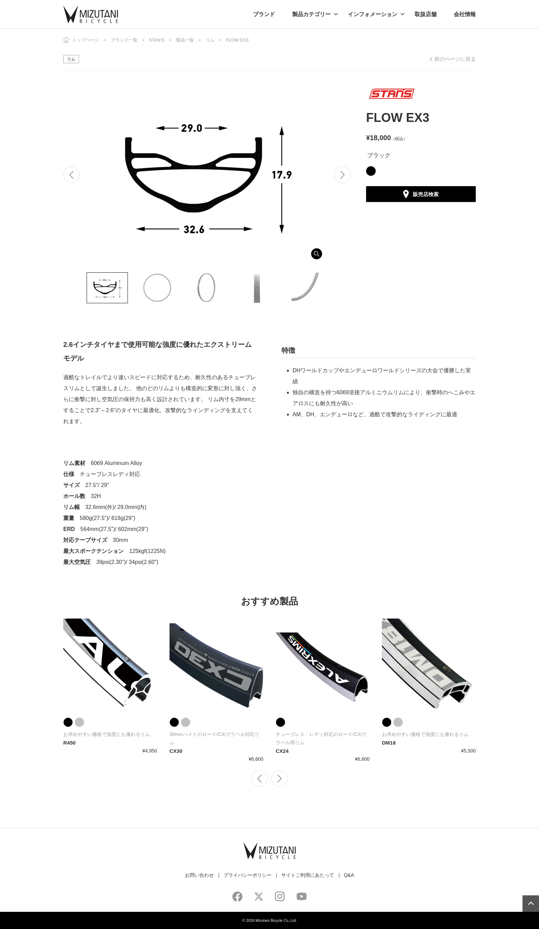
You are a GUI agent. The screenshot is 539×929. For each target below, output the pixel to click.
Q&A (349, 875)
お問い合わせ (199, 875)
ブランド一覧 (124, 40)
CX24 (282, 751)
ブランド (264, 14)
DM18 (389, 743)
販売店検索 (426, 194)
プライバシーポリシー (247, 875)
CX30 (176, 751)
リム (210, 40)
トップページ (85, 40)
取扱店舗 (426, 14)
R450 (69, 743)
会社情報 (465, 14)
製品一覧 (185, 40)
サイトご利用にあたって (307, 875)
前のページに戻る (455, 59)
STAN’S (156, 40)
